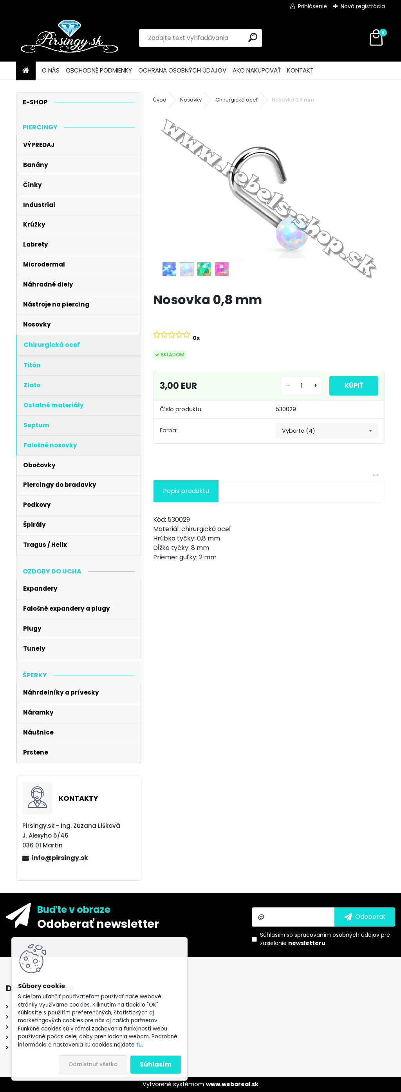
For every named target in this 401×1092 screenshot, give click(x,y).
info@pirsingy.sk (60, 857)
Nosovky (191, 99)
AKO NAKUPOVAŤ (257, 70)
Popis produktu (186, 490)
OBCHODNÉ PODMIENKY (99, 70)
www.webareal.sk (232, 1084)
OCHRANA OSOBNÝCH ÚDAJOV (182, 70)
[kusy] (301, 386)
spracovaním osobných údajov (336, 935)
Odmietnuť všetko (93, 1064)
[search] (252, 37)
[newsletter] (365, 917)
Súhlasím (156, 1064)
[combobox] (326, 431)
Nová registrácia (363, 6)
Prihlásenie (312, 6)
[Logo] (70, 38)
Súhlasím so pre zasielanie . (325, 939)
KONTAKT (300, 70)
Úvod (159, 99)
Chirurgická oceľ (236, 99)
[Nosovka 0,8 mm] (269, 199)
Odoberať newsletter (98, 923)
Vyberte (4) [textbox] (298, 431)
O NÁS (51, 70)
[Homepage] (26, 71)
